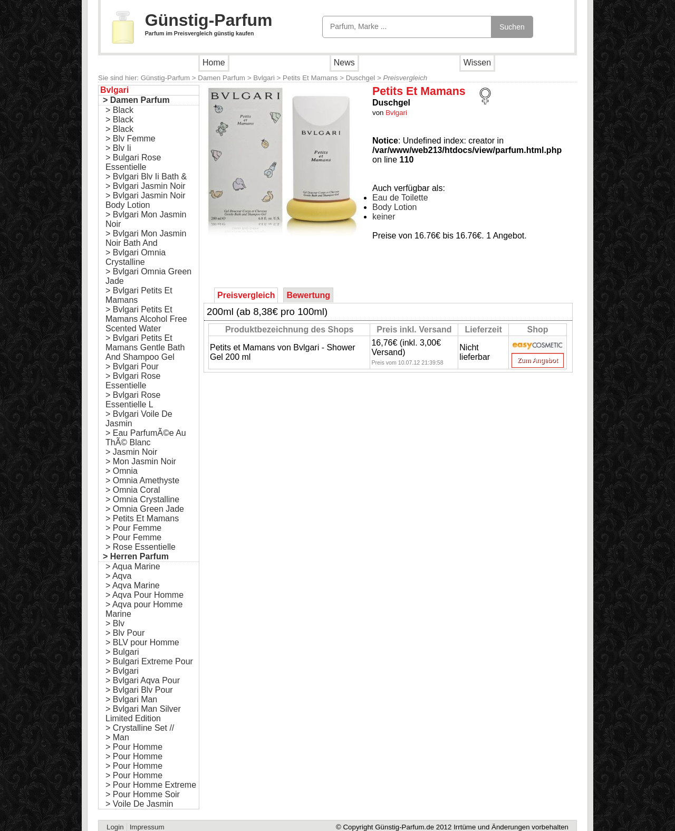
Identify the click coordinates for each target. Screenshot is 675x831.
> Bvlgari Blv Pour (139, 689)
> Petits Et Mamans (142, 518)
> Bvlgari (122, 670)
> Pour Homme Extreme (150, 784)
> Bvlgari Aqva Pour (142, 680)
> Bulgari (122, 651)
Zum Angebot (537, 360)
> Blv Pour (124, 632)
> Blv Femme (130, 138)
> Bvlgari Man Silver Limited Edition (143, 713)
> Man (117, 737)
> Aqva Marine (132, 585)
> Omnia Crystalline (142, 499)
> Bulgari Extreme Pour (149, 661)
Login (115, 827)
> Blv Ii (118, 148)
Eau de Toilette (400, 197)
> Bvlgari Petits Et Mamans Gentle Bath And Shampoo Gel (145, 347)
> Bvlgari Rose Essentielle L (133, 399)
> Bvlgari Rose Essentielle (133, 380)
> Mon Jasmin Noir (140, 461)
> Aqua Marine (132, 566)
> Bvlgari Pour (132, 366)
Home (213, 62)
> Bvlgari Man (131, 699)
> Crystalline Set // (139, 727)
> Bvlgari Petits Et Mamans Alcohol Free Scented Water (146, 319)
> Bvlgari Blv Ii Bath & (146, 176)
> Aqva (118, 575)
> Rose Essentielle (140, 546)
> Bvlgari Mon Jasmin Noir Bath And (145, 238)
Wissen (477, 62)
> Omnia (121, 470)
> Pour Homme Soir (142, 794)
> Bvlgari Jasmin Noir (145, 186)
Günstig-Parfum (209, 20)
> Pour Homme (133, 746)
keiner (384, 216)
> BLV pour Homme (142, 642)
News (344, 62)
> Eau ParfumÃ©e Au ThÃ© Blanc (145, 437)
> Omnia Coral (132, 489)
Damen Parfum (221, 78)
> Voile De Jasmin (139, 803)
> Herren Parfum (136, 556)
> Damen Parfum (136, 99)
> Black (119, 110)
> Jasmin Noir (131, 451)
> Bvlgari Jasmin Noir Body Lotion (145, 200)
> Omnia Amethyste (142, 480)
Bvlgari (264, 78)
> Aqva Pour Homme (144, 594)
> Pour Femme (133, 527)
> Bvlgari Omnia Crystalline (135, 257)
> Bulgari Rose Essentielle (133, 162)
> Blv (114, 623)
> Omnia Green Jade (144, 508)
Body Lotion (394, 207)
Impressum (147, 827)
